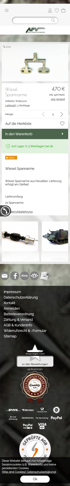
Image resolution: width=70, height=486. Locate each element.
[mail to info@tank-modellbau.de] (4, 275)
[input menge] (53, 114)
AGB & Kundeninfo (18, 325)
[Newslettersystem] (44, 275)
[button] (7, 10)
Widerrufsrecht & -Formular (25, 331)
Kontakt (9, 303)
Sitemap (10, 336)
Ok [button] (35, 479)
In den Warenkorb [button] (18, 134)
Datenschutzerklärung (21, 297)
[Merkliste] (56, 10)
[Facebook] (14, 275)
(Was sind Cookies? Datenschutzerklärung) (29, 472)
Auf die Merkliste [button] (18, 124)
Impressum (12, 292)
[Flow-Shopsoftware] (34, 275)
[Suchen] (35, 20)
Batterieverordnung (19, 314)
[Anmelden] (50, 10)
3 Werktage (17, 105)
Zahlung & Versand (18, 320)
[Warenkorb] (63, 10)
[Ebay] (24, 275)
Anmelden (12, 308)
